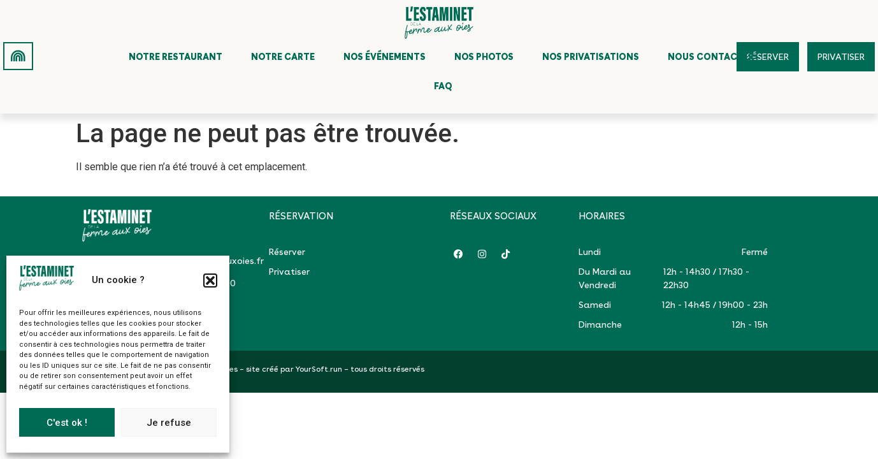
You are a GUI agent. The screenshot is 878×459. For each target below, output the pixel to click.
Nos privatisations (590, 57)
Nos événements (384, 57)
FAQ (443, 86)
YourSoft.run (319, 369)
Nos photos (484, 57)
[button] (210, 280)
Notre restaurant (175, 57)
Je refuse (169, 422)
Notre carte (283, 57)
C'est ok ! (67, 422)
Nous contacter (711, 57)
